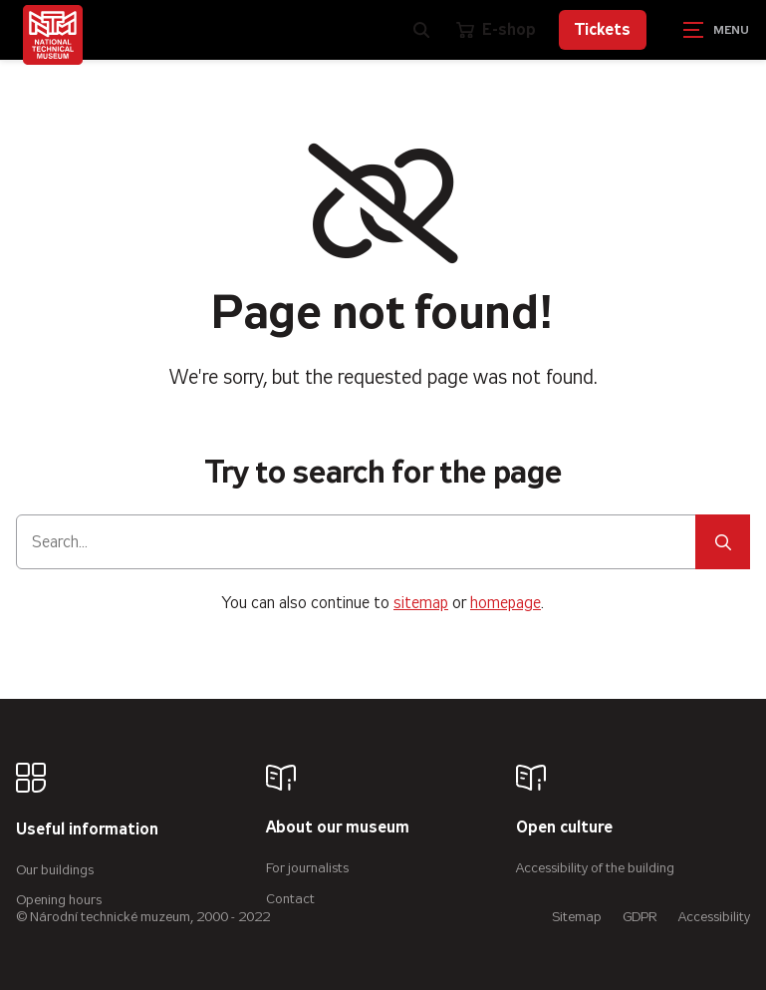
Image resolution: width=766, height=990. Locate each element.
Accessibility (714, 916)
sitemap (420, 602)
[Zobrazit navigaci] (716, 30)
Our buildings (55, 869)
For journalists (307, 867)
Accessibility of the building (595, 867)
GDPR (640, 916)
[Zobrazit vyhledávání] (421, 30)
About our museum (337, 828)
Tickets (603, 29)
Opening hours (59, 899)
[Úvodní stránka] (53, 35)
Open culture (564, 828)
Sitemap (577, 916)
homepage (505, 602)
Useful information (87, 830)
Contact (290, 898)
